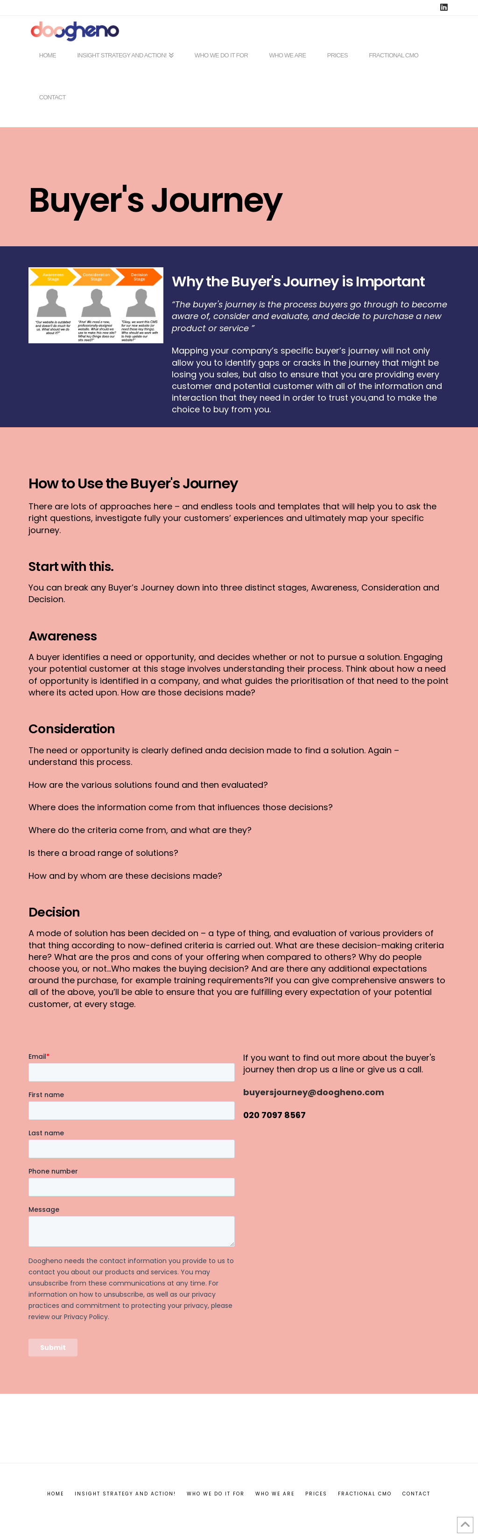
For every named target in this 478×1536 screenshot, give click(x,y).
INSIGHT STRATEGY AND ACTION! (125, 1494)
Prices (316, 1494)
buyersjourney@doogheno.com (313, 1092)
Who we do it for (216, 1494)
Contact (416, 1494)
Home (55, 1494)
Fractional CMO (365, 1494)
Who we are (275, 1494)
